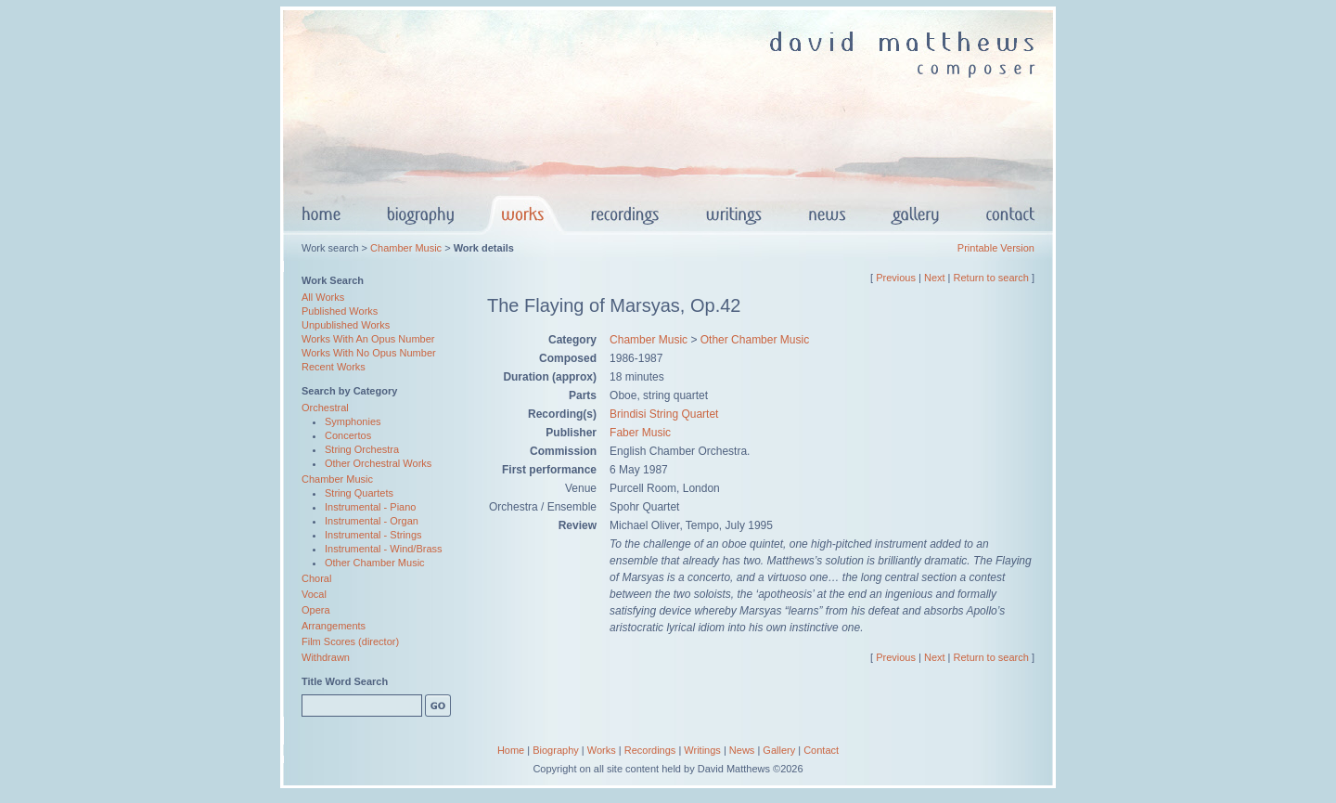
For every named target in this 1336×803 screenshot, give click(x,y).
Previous (896, 277)
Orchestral (325, 407)
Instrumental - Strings (373, 534)
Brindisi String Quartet (664, 414)
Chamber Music (406, 247)
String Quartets (359, 493)
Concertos (348, 435)
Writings (702, 750)
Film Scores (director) (350, 641)
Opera (316, 609)
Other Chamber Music (375, 562)
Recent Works (334, 366)
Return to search (991, 277)
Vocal (314, 594)
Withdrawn (326, 657)
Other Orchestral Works (378, 463)
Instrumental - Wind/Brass (384, 548)
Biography (556, 750)
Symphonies (353, 421)
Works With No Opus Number (369, 352)
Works (601, 750)
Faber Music (640, 432)
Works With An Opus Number (368, 338)
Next (934, 277)
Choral (316, 578)
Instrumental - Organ (371, 520)
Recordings (650, 750)
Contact (821, 750)
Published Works (340, 311)
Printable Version (995, 247)
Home (510, 750)
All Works (323, 297)
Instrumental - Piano (370, 506)
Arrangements (334, 625)
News (742, 750)
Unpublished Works (346, 324)
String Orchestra (362, 449)
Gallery (779, 750)
